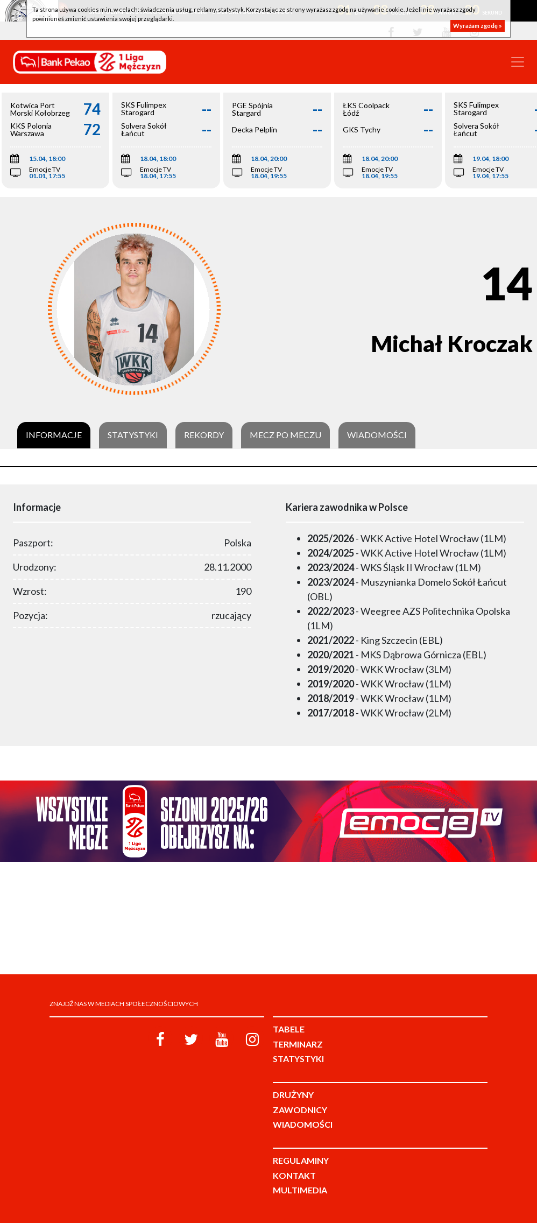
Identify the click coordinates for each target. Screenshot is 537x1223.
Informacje (54, 435)
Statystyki (133, 435)
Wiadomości (377, 435)
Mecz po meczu (285, 435)
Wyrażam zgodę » (477, 25)
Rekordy (204, 435)
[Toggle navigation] (518, 62)
